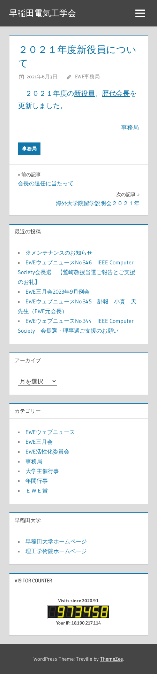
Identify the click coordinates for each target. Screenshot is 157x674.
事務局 (29, 149)
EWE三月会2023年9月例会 (57, 291)
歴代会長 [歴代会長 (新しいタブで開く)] (116, 93)
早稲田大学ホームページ (56, 541)
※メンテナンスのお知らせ (58, 252)
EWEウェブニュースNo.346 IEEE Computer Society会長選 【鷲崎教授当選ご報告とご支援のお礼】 (76, 272)
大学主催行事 (42, 470)
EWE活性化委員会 (47, 451)
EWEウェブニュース (50, 431)
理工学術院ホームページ (56, 551)
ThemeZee (111, 659)
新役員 (84, 93)
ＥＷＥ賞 (36, 490)
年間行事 (36, 480)
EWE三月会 (39, 441)
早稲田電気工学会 (42, 13)
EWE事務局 (87, 76)
